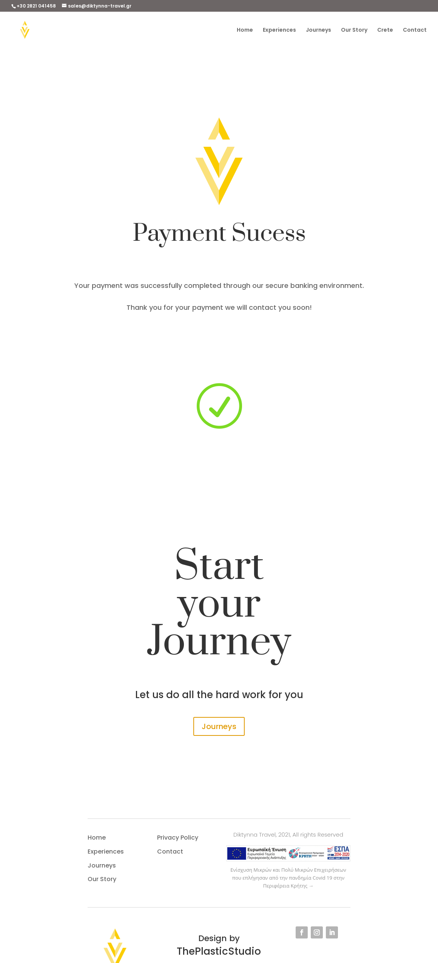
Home (245, 30)
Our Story (354, 30)
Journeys (318, 30)
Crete (385, 30)
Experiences (279, 30)
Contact (415, 30)
